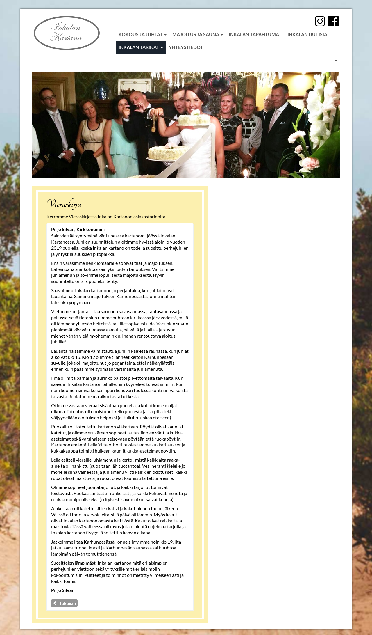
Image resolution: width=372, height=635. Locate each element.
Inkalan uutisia (307, 34)
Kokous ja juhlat (143, 34)
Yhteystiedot (186, 47)
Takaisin (64, 603)
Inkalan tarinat (141, 47)
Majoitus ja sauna (197, 34)
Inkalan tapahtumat (255, 34)
